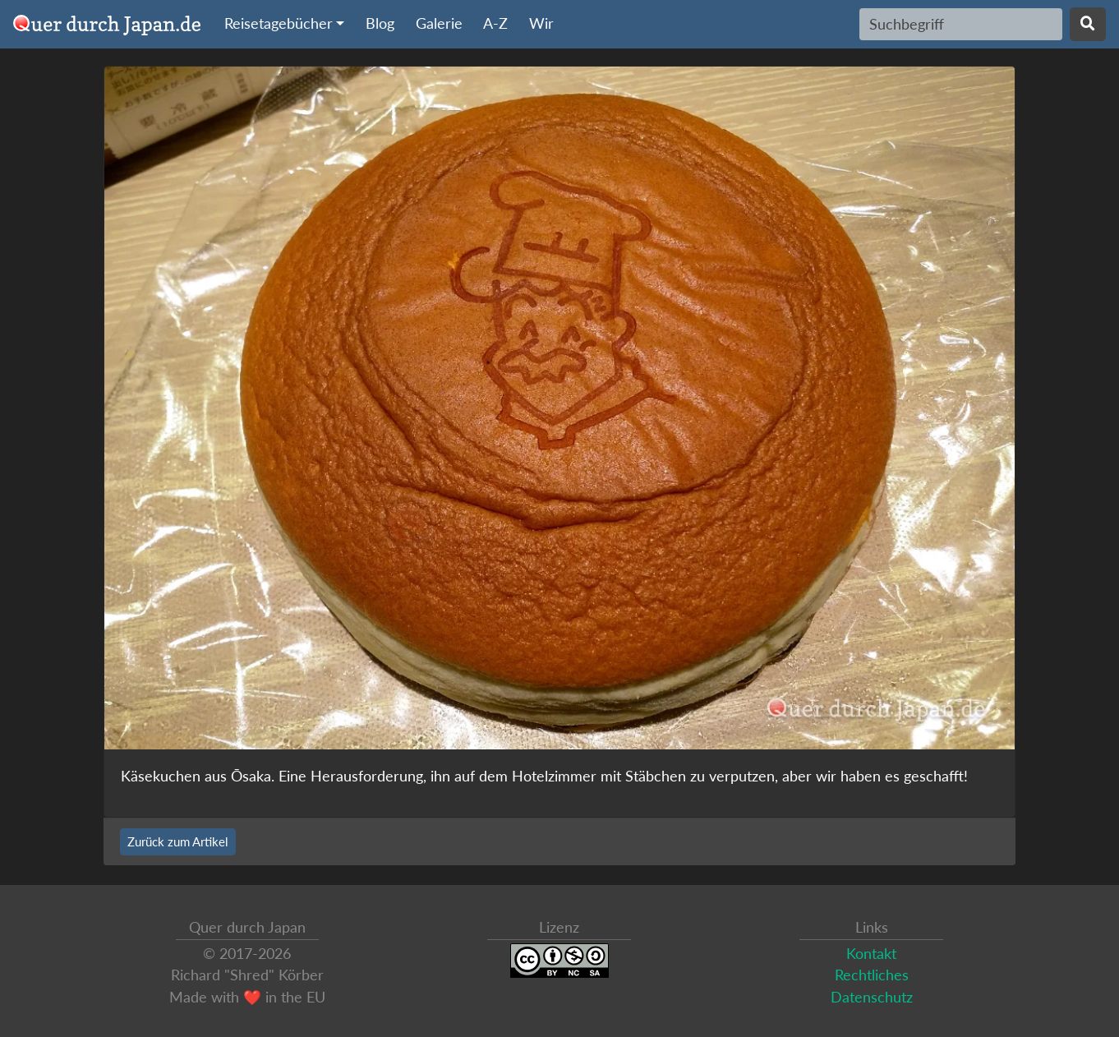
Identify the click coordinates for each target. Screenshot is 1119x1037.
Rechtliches (872, 975)
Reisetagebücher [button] (278, 23)
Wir (541, 23)
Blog (380, 23)
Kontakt (871, 953)
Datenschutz (872, 997)
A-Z (495, 23)
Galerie (439, 23)
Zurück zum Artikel (177, 841)
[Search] (961, 23)
